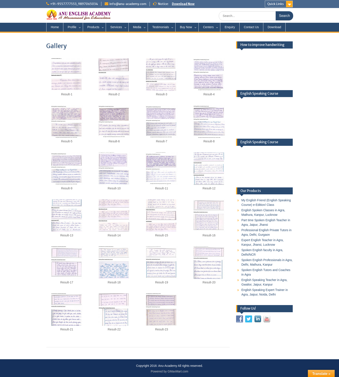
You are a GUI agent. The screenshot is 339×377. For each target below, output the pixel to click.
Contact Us (251, 27)
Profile (72, 27)
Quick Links (275, 4)
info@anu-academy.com (127, 4)
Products (93, 27)
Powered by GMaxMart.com (169, 371)
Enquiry (230, 27)
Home (55, 27)
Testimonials (160, 27)
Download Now (183, 4)
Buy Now (186, 27)
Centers (208, 27)
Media (137, 27)
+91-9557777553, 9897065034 (74, 4)
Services (116, 27)
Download (274, 27)
